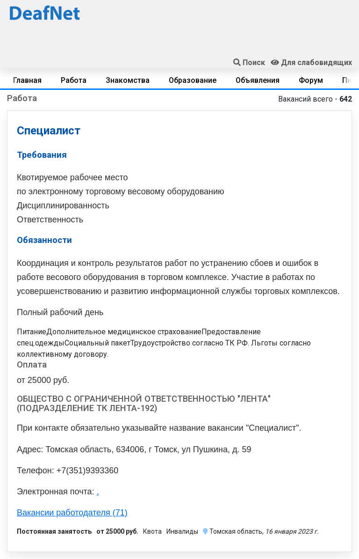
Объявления (258, 80)
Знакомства (128, 80)
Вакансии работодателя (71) (72, 512)
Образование (192, 80)
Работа (73, 80)
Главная (27, 80)
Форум (311, 80)
